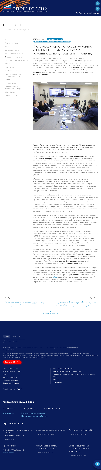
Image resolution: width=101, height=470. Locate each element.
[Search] (14, 341)
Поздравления (10, 83)
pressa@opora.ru (8, 452)
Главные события (11, 43)
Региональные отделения (33, 413)
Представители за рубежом (34, 416)
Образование (57, 382)
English (14, 336)
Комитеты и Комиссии (10, 377)
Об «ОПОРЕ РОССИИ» (10, 368)
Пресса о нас (10, 67)
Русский (6, 336)
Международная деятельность (16, 60)
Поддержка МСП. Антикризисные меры (13, 88)
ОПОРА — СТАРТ (11, 96)
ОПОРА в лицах (11, 64)
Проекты (56, 379)
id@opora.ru (8, 413)
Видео (7, 80)
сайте (54, 279)
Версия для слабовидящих (87, 13)
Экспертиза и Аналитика (11, 383)
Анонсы (8, 46)
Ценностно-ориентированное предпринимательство (52, 41)
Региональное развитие (14, 53)
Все (6, 39)
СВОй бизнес (10, 92)
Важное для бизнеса (12, 50)
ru (97, 8)
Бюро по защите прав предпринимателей (13, 75)
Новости (10, 30)
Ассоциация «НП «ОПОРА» (11, 371)
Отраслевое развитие (23, 30)
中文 (20, 336)
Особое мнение (11, 71)
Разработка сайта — (12, 389)
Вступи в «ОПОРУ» (12, 362)
